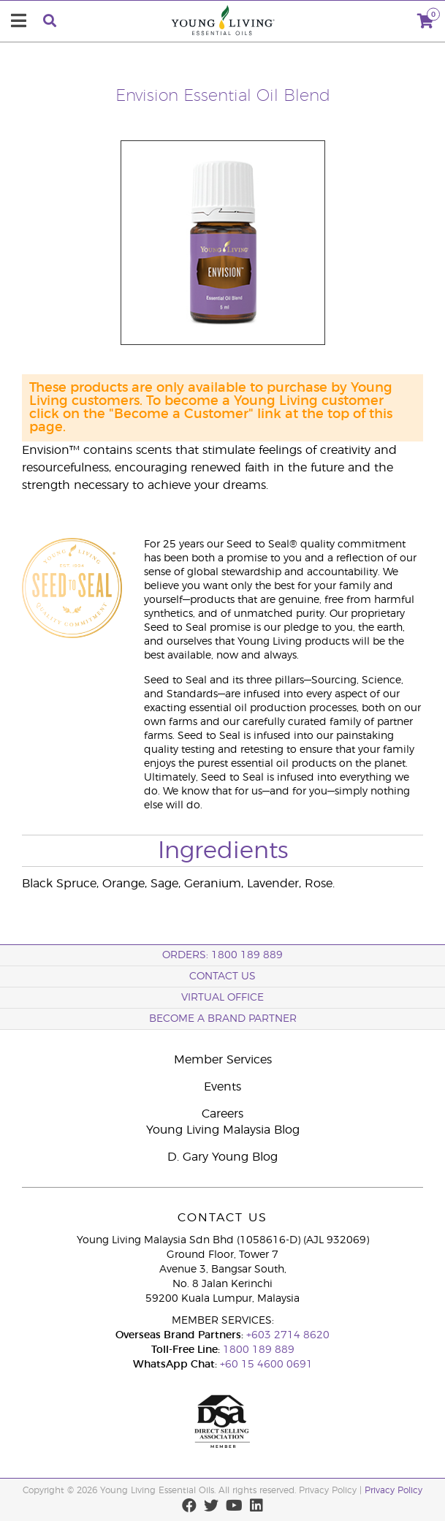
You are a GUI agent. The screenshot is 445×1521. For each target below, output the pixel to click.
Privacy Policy (393, 1490)
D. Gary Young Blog (222, 1157)
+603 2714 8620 (288, 1335)
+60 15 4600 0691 (266, 1364)
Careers (222, 1114)
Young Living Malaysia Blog (223, 1130)
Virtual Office (222, 998)
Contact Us (222, 976)
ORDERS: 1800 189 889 (222, 955)
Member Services (223, 1060)
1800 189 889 (257, 1350)
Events (222, 1087)
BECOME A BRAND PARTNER (223, 1019)
